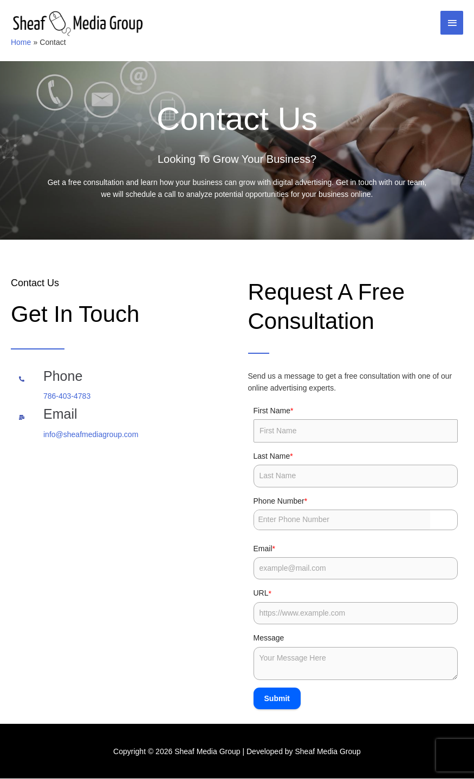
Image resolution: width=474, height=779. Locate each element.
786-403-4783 (66, 396)
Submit (277, 698)
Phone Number (281, 501)
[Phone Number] (342, 520)
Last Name (273, 456)
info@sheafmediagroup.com (90, 434)
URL (262, 593)
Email (264, 548)
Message (269, 638)
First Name (274, 410)
